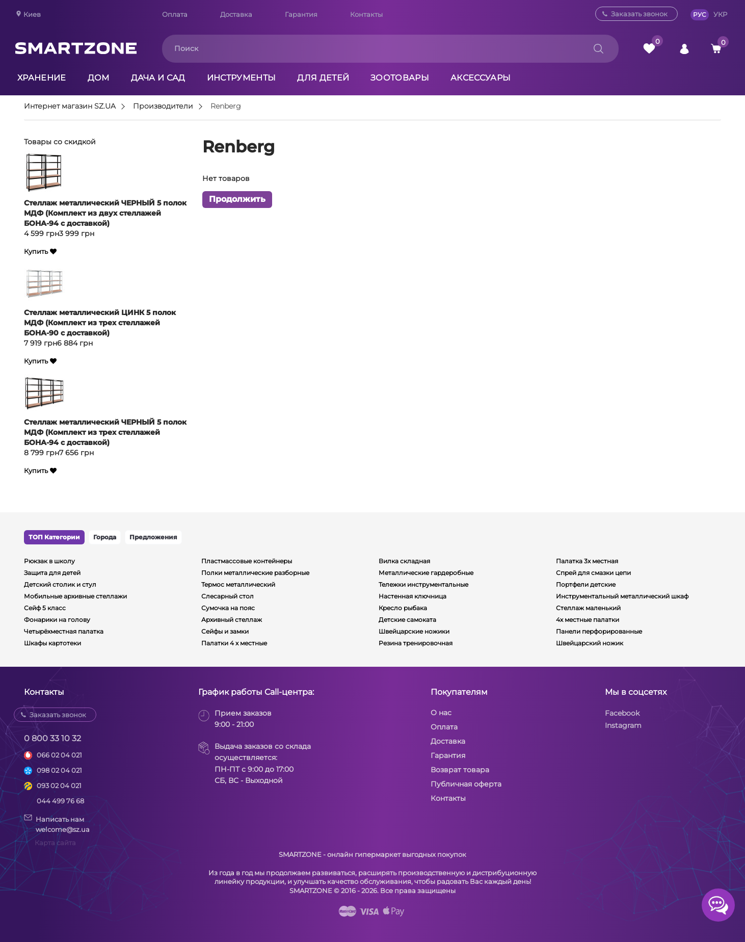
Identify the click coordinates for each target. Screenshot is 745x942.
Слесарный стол (227, 596)
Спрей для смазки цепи (593, 573)
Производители (163, 106)
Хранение (41, 78)
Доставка (236, 14)
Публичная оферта (466, 784)
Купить (36, 251)
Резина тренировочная (416, 643)
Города (104, 537)
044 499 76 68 (60, 801)
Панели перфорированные (599, 631)
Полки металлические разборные (255, 573)
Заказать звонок (639, 14)
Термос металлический (238, 584)
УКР (720, 14)
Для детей (323, 78)
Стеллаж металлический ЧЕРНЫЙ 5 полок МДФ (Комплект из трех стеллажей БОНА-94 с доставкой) (105, 432)
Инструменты (241, 78)
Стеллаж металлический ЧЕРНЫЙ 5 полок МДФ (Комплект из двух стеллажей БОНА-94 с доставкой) (105, 213)
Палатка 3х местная (587, 561)
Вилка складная (404, 561)
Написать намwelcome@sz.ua (57, 823)
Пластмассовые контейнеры (246, 561)
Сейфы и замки (225, 631)
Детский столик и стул (60, 584)
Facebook (622, 713)
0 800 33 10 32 (52, 738)
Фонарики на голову (57, 619)
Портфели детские (586, 584)
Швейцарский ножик (589, 643)
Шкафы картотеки (52, 643)
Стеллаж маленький (588, 608)
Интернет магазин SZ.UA (70, 106)
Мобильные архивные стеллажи (75, 596)
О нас (441, 712)
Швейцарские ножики (414, 631)
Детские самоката (407, 619)
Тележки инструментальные (423, 584)
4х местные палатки (587, 619)
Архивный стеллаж (231, 619)
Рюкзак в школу (49, 561)
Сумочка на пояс (228, 608)
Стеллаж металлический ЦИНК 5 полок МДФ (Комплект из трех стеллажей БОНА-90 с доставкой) (100, 322)
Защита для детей (52, 573)
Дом (99, 78)
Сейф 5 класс (45, 608)
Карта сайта (55, 843)
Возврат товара (460, 769)
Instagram (623, 725)
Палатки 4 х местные (234, 643)
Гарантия (301, 14)
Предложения (153, 537)
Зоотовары (399, 78)
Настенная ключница (412, 596)
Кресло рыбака (403, 608)
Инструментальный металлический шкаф (622, 596)
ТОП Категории (54, 537)
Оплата (175, 14)
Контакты (366, 14)
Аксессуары (480, 78)
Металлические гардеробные (426, 573)
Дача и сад (158, 78)
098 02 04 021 (59, 770)
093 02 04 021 (59, 785)
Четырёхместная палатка (63, 631)
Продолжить (237, 199)
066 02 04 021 (59, 755)
